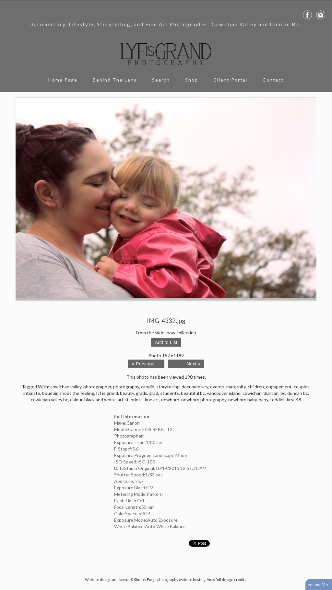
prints (137, 399)
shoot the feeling (76, 393)
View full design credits (226, 579)
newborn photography (203, 399)
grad (153, 393)
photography (126, 386)
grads (141, 393)
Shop (191, 80)
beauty (127, 393)
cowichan (252, 393)
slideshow (165, 332)
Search (161, 80)
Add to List (166, 342)
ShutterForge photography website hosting (170, 579)
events (217, 386)
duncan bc (297, 393)
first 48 (294, 399)
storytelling (168, 386)
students (169, 393)
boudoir (49, 393)
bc (282, 393)
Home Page (62, 80)
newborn (170, 399)
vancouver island (224, 393)
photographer (97, 386)
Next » (193, 363)
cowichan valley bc (49, 399)
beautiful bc (193, 393)
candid (147, 386)
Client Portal (230, 80)
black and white (100, 399)
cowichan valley (65, 386)
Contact (273, 80)
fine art (152, 399)
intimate (31, 393)
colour (76, 399)
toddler (277, 399)
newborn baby (242, 399)
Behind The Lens (115, 80)
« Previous (143, 363)
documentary (195, 386)
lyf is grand (107, 393)
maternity (236, 386)
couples (302, 386)
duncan (271, 393)
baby (263, 399)
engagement (279, 386)
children (256, 386)
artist (123, 399)
